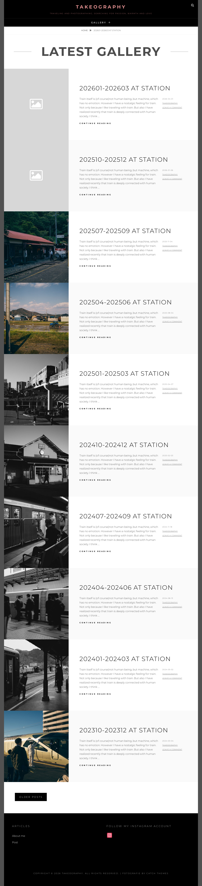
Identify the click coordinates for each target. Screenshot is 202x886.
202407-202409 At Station (125, 516)
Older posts (30, 796)
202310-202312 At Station (123, 730)
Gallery (98, 22)
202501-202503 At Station (124, 373)
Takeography (101, 7)
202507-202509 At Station (125, 231)
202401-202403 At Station (125, 659)
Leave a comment (172, 107)
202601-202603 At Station (125, 88)
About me (18, 835)
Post (15, 842)
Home (84, 30)
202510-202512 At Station (123, 159)
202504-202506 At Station (125, 302)
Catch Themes (157, 873)
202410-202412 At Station (124, 445)
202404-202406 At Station (126, 587)
